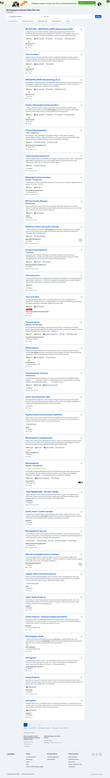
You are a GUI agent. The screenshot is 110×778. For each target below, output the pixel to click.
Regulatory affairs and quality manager (42, 227)
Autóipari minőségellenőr (36, 250)
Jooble (101, 774)
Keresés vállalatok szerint (75, 764)
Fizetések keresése (74, 759)
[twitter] (96, 754)
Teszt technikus (32, 54)
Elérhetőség (29, 759)
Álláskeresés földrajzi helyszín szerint (53, 742)
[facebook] (93, 754)
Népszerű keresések (30, 732)
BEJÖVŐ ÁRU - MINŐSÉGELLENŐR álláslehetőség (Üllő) (49, 29)
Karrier (27, 762)
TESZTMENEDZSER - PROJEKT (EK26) (42, 492)
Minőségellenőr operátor (36, 531)
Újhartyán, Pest (27, 744)
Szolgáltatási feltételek (13, 774)
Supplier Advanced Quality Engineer (41, 574)
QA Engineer (31, 658)
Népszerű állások (48, 740)
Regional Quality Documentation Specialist (44, 415)
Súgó (27, 764)
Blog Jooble (72, 762)
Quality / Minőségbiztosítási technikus (42, 105)
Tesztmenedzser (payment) (37, 156)
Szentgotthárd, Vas (28, 742)
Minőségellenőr (32, 348)
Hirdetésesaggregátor (53, 757)
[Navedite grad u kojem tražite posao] (57, 16)
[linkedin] (100, 754)
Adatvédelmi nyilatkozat (27, 774)
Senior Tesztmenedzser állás (38, 397)
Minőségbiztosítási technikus (38, 177)
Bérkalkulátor (72, 766)
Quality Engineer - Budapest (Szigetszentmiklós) (46, 617)
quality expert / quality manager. (39, 511)
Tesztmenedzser (33, 275)
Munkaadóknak (51, 759)
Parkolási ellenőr (33, 322)
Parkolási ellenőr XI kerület (37, 373)
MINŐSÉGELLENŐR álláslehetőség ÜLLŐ (43, 80)
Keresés (98, 16)
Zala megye (26, 746)
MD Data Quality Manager (37, 201)
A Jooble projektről (31, 757)
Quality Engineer (33, 677)
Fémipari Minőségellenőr (36, 130)
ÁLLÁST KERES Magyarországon (34, 766)
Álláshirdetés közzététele (87, 3)
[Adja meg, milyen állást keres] (23, 16)
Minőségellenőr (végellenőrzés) (39, 438)
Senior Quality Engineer (36, 597)
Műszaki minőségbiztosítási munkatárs (42, 554)
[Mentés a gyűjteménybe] (81, 29)
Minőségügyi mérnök (34, 636)
